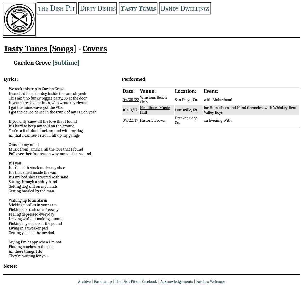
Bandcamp (103, 281)
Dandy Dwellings (185, 8)
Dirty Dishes (98, 8)
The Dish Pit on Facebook (136, 281)
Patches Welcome (210, 281)
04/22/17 (130, 120)
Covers (95, 48)
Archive (84, 281)
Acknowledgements (176, 281)
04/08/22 (131, 99)
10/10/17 (130, 110)
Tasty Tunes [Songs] (40, 48)
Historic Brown (152, 120)
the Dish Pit (56, 8)
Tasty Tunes (138, 8)
